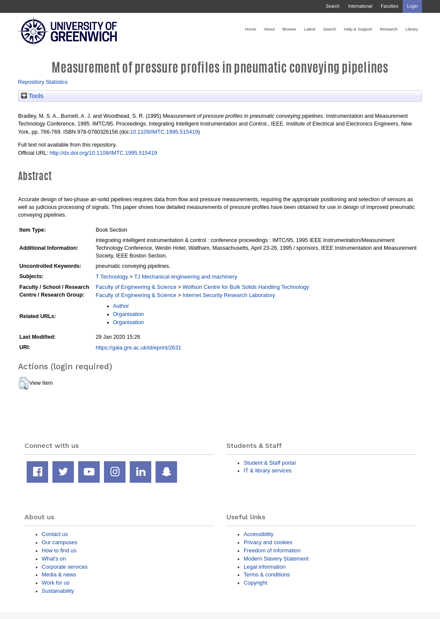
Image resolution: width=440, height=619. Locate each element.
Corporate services (65, 567)
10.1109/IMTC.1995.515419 (164, 132)
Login (412, 6)
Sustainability (58, 591)
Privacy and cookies (268, 542)
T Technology (112, 276)
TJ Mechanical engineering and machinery (185, 276)
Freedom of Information (272, 550)
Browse (289, 29)
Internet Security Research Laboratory (229, 295)
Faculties (389, 6)
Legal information (265, 567)
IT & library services (268, 470)
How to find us (59, 550)
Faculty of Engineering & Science (136, 287)
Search (332, 6)
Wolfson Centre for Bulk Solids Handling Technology (246, 287)
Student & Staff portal (270, 463)
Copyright (255, 582)
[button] (23, 383)
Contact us (55, 534)
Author (121, 306)
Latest (309, 29)
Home (250, 29)
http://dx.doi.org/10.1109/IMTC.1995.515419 (103, 153)
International (360, 6)
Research (388, 29)
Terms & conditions (267, 574)
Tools (32, 95)
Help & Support (358, 29)
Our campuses (59, 542)
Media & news (59, 574)
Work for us (56, 582)
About (269, 29)
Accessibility (258, 534)
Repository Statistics (43, 82)
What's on (54, 558)
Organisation (128, 314)
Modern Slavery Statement (276, 558)
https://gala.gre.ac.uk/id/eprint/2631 (138, 347)
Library (411, 29)
